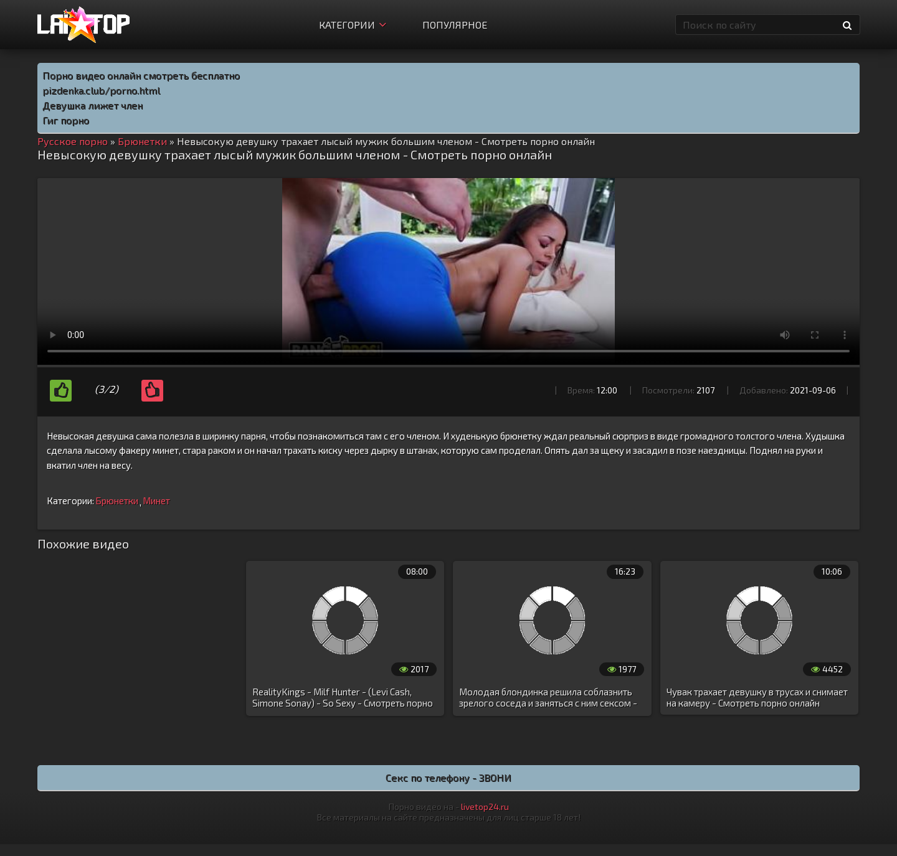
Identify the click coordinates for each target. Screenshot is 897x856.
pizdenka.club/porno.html (101, 90)
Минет (156, 500)
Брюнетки (116, 500)
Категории (352, 25)
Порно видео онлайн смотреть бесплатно (141, 75)
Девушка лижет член (92, 105)
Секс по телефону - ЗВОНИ (448, 777)
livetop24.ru (485, 806)
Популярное (454, 25)
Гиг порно (65, 120)
